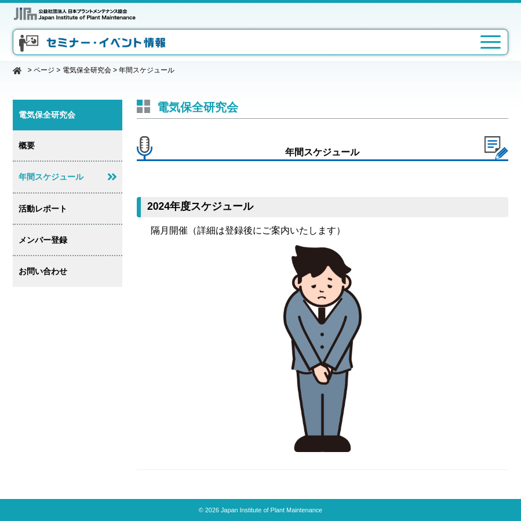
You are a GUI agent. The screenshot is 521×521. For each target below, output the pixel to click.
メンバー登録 (43, 240)
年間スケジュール (51, 176)
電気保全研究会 (87, 70)
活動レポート (43, 208)
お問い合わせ (43, 271)
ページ (44, 70)
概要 (27, 145)
